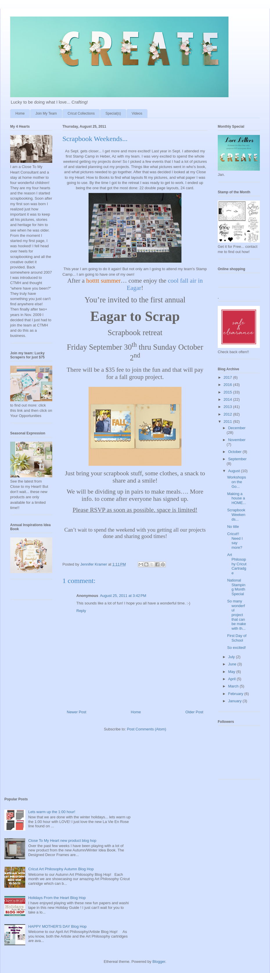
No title (233, 526)
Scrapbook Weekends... (236, 514)
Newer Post (76, 712)
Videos (137, 113)
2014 (228, 399)
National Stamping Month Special (236, 587)
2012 (228, 414)
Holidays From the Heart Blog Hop (57, 898)
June (232, 664)
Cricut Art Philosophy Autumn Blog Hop (60, 869)
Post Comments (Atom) (146, 729)
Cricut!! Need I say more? (234, 541)
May (232, 671)
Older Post (194, 712)
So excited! (236, 647)
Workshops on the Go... (236, 481)
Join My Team (46, 113)
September (237, 459)
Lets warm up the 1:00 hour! (51, 812)
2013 (228, 407)
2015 (228, 392)
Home (20, 113)
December (237, 428)
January (235, 701)
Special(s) (113, 113)
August (234, 471)
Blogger (158, 961)
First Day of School (236, 637)
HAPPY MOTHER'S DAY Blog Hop (57, 926)
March (234, 686)
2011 (228, 421)
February (236, 694)
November (237, 440)
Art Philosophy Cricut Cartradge (236, 564)
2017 (228, 377)
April (232, 679)
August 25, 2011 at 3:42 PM (123, 595)
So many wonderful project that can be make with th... (236, 615)
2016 (228, 384)
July (232, 657)
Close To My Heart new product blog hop (62, 840)
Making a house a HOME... (236, 498)
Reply (81, 611)
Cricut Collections (81, 113)
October (235, 452)
